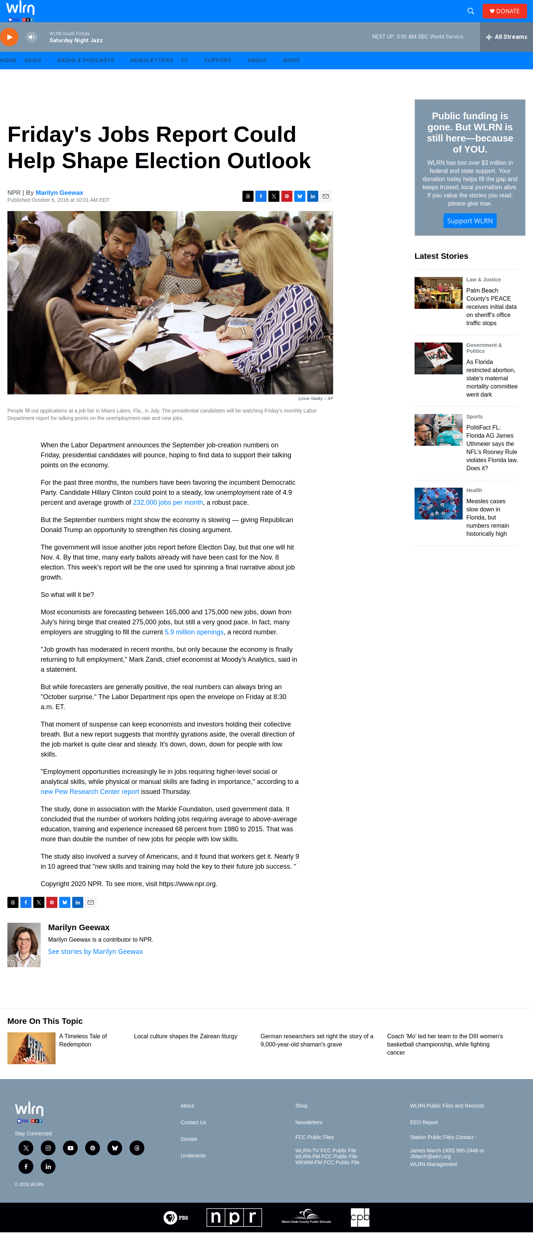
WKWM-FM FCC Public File (327, 1179)
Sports (474, 433)
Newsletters (151, 77)
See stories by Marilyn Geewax (95, 968)
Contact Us (193, 1139)
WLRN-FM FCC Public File (326, 1173)
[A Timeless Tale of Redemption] (31, 1065)
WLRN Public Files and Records (447, 1122)
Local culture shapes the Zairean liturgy (185, 1053)
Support (217, 77)
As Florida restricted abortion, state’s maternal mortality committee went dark (492, 394)
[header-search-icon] (474, 19)
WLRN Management (433, 1181)
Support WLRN (470, 237)
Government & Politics (484, 365)
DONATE (512, 19)
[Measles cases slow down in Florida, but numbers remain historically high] (439, 520)
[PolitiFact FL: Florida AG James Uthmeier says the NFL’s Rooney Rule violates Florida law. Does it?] (439, 446)
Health (474, 507)
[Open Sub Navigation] (47, 77)
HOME (8, 77)
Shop (301, 1122)
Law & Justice (483, 296)
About (257, 77)
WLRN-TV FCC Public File (325, 1167)
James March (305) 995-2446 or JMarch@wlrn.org (447, 1170)
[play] (9, 54)
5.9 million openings (194, 648)
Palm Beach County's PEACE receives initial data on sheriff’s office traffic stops (491, 323)
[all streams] (506, 54)
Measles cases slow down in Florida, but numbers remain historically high (487, 534)
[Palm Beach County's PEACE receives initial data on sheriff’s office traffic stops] (439, 309)
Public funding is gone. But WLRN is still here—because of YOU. (470, 149)
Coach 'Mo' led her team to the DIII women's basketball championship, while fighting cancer (445, 1061)
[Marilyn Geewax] (24, 961)
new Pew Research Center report (90, 808)
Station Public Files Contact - (443, 1154)
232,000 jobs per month (168, 519)
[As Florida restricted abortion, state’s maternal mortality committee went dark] (439, 375)
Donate (189, 1156)
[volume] (31, 54)
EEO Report (424, 1139)
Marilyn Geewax (60, 209)
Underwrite (193, 1172)
